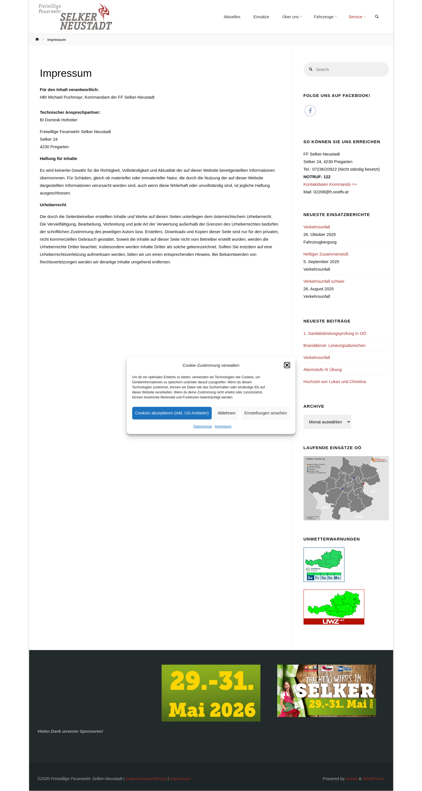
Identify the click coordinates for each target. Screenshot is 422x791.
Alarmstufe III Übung (323, 369)
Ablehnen (226, 412)
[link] (376, 17)
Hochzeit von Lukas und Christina (335, 381)
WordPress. (373, 778)
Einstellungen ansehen (265, 412)
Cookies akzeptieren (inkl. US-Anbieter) (172, 412)
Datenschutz (202, 426)
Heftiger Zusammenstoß (326, 254)
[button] (287, 365)
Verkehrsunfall (317, 227)
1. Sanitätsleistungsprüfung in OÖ (335, 333)
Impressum (223, 426)
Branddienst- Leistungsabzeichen (335, 345)
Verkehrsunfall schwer (324, 281)
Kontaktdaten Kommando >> (330, 184)
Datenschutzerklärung (145, 778)
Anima (351, 778)
